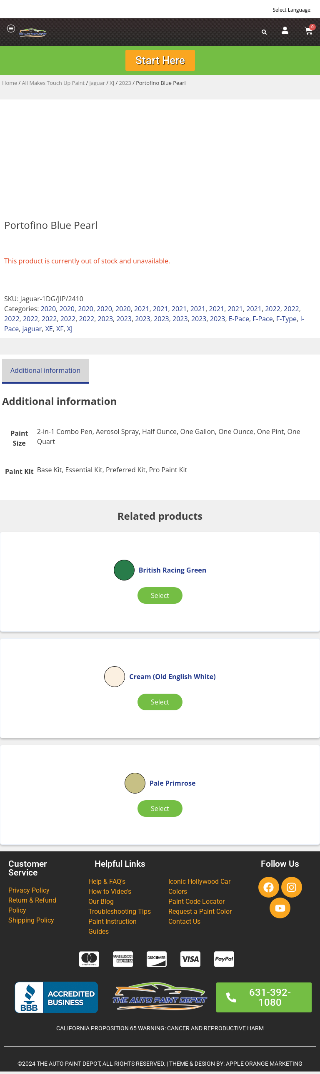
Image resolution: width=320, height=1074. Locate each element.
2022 (272, 311)
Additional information (45, 372)
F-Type (286, 321)
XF (60, 331)
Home (9, 85)
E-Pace (239, 321)
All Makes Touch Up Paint (53, 85)
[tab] (45, 373)
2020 (48, 311)
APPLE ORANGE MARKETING (264, 1066)
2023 (125, 85)
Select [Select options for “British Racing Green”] (160, 598)
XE (49, 331)
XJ (112, 85)
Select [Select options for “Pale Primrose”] (160, 811)
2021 (142, 311)
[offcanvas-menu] (11, 28)
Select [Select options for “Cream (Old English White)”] (160, 704)
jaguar (97, 85)
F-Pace (262, 321)
